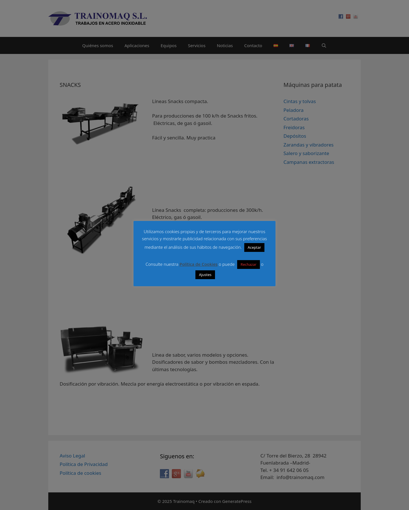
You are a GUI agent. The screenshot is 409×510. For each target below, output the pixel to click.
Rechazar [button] (248, 264)
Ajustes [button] (205, 274)
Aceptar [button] (254, 247)
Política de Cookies (199, 264)
